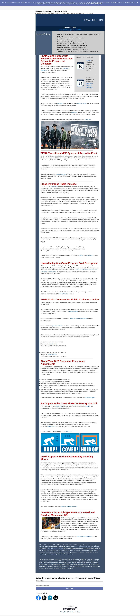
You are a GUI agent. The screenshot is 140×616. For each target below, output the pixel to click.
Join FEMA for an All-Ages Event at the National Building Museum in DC (77, 51)
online (81, 255)
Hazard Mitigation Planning (69, 506)
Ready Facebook (81, 103)
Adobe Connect (52, 344)
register (88, 406)
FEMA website (73, 311)
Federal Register (90, 397)
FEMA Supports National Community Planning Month (72, 49)
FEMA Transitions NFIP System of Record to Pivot (71, 38)
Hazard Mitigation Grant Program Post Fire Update (71, 42)
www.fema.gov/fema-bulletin (55, 548)
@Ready (59, 103)
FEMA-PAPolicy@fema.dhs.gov (79, 318)
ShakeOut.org (51, 426)
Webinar (88, 60)
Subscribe (77, 30)
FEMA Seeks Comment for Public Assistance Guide (72, 44)
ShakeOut (59, 406)
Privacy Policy (63, 611)
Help (78, 611)
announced (54, 186)
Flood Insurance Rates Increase (66, 40)
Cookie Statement (96, 3)
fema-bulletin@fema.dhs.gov (82, 546)
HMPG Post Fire (64, 294)
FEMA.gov (89, 255)
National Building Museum (84, 536)
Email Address (40, 581)
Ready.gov (74, 112)
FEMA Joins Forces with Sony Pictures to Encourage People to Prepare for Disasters (57, 60)
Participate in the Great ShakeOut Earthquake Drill (71, 47)
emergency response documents (89, 85)
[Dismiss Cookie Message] (137, 2)
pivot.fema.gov (61, 174)
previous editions (57, 326)
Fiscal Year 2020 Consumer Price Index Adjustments (72, 45)
